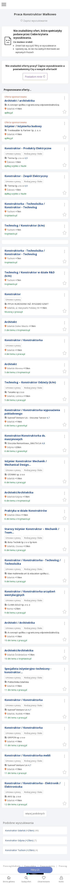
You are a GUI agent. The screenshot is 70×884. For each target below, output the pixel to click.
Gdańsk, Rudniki (15, 713)
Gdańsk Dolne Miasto (17, 326)
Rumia (10, 608)
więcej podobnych (35, 813)
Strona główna (9, 879)
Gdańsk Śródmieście (17, 654)
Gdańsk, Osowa (15, 546)
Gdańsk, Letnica (15, 396)
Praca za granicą (47, 866)
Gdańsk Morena (15, 368)
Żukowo (11, 161)
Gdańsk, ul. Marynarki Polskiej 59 (23, 307)
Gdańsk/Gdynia (14, 496)
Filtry (35, 869)
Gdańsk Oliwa (14, 514)
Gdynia (10, 447)
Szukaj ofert (26, 879)
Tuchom (11, 211)
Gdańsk (10, 108)
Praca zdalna (30, 866)
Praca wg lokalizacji (11, 866)
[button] (64, 111)
